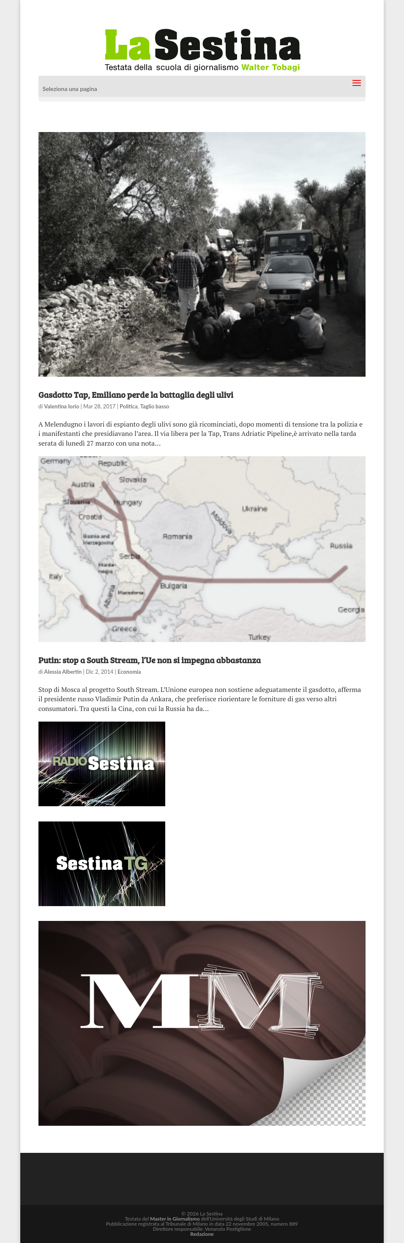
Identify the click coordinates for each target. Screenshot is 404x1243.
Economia (129, 671)
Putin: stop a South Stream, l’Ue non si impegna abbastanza (149, 660)
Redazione (201, 1234)
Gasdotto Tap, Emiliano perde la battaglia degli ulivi (135, 394)
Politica (128, 406)
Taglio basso (154, 406)
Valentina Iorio (61, 406)
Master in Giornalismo (174, 1218)
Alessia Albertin (63, 671)
